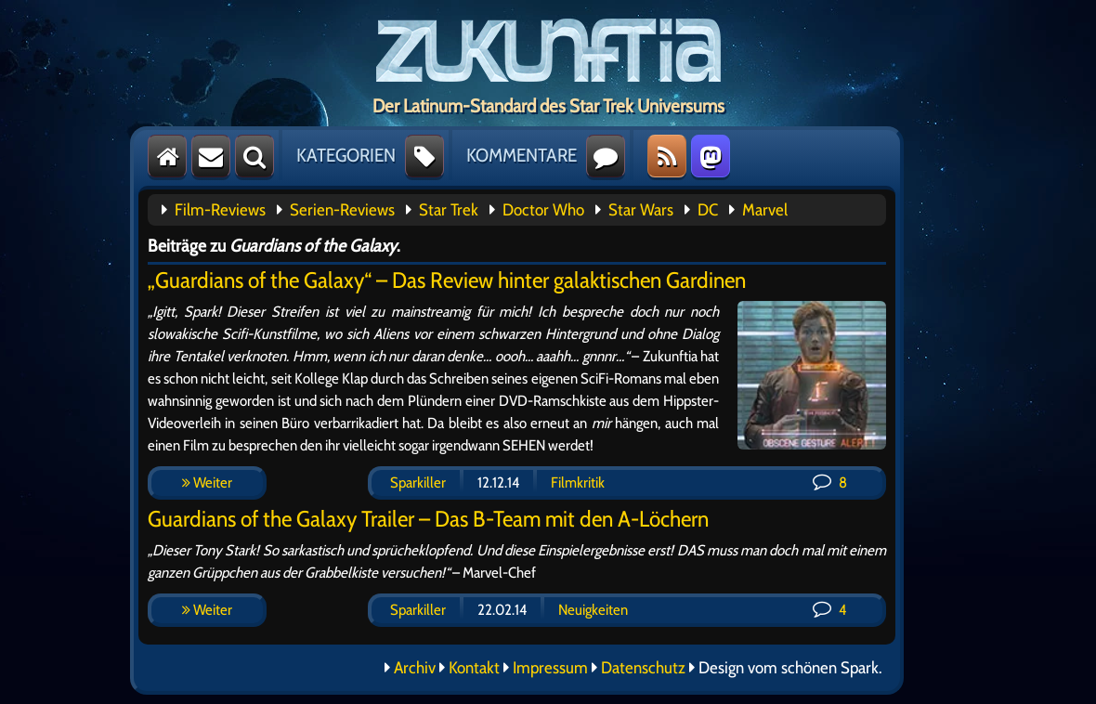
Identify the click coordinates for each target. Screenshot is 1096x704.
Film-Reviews (220, 210)
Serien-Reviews (342, 210)
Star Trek (448, 210)
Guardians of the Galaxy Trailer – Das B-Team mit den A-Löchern (428, 518)
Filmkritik (578, 482)
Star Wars (640, 210)
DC (708, 210)
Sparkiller (418, 482)
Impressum (550, 668)
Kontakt (474, 668)
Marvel (765, 210)
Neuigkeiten (593, 610)
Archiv (415, 668)
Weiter (207, 482)
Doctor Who (543, 210)
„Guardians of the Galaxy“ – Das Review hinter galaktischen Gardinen (447, 280)
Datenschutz (643, 668)
